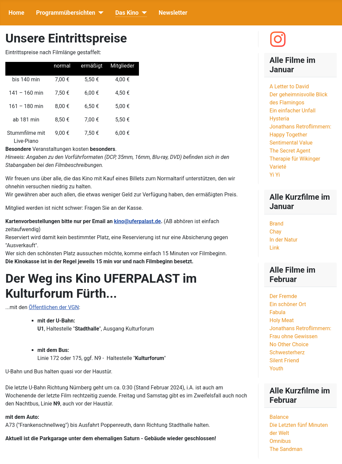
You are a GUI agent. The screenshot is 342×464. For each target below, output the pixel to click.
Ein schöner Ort (288, 304)
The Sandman (286, 449)
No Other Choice (289, 344)
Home (16, 12)
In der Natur (284, 240)
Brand (277, 223)
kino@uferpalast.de (137, 221)
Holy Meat (282, 320)
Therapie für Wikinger (295, 159)
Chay (275, 231)
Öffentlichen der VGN (54, 307)
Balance (279, 417)
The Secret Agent (290, 151)
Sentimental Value (291, 143)
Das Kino (127, 12)
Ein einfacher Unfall (293, 110)
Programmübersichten (65, 12)
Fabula (278, 312)
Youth (276, 368)
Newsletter (173, 12)
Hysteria (279, 118)
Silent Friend (284, 360)
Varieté (278, 167)
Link (274, 248)
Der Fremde (283, 296)
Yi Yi (275, 175)
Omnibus (280, 441)
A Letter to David (289, 86)
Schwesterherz (287, 352)
